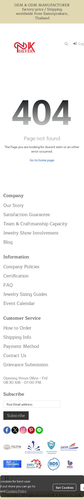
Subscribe (16, 415)
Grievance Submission (25, 364)
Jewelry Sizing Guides (25, 294)
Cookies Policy (16, 491)
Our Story (13, 205)
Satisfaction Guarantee (26, 214)
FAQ (8, 285)
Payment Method (21, 346)
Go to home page (42, 160)
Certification (15, 276)
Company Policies (21, 266)
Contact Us (14, 355)
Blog (8, 242)
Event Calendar (19, 303)
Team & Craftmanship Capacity (35, 223)
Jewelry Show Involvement (31, 233)
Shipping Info (17, 337)
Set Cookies (64, 487)
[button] (66, 44)
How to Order (17, 328)
